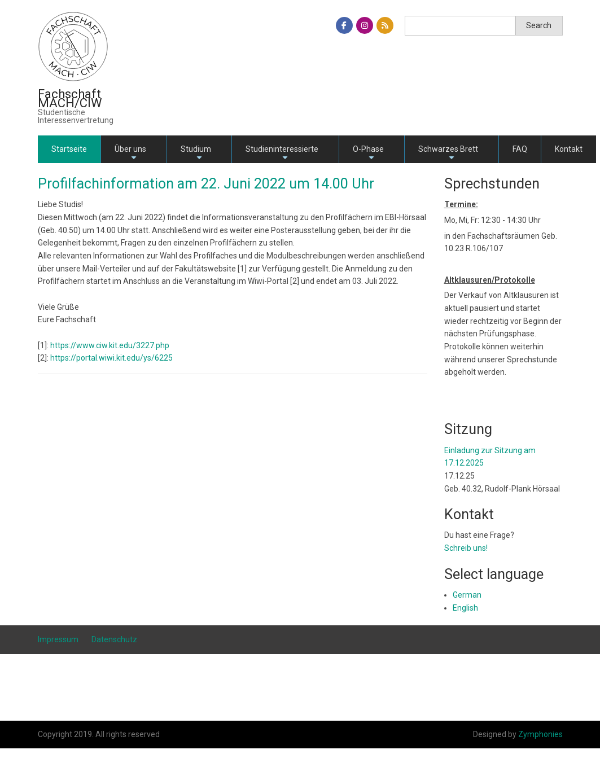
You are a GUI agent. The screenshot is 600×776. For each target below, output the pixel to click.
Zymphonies (540, 734)
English (465, 607)
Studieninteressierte (282, 153)
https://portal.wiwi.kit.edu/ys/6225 (111, 357)
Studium (196, 153)
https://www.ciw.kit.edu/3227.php (109, 345)
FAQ (520, 149)
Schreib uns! (466, 548)
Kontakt (569, 149)
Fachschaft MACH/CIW (70, 98)
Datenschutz (114, 639)
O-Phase (368, 153)
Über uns (130, 153)
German (467, 594)
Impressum (58, 639)
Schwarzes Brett (448, 153)
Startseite (69, 149)
